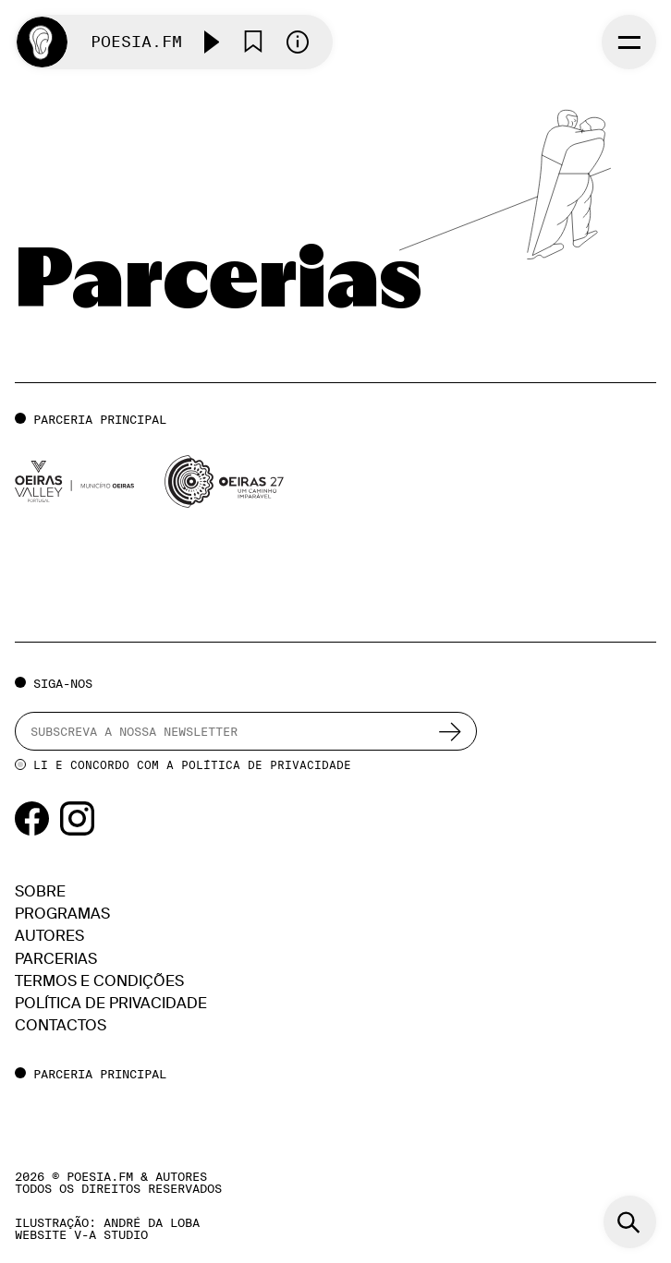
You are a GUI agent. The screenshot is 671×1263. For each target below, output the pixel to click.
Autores (49, 935)
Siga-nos (62, 683)
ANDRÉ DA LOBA (152, 1222)
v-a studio (111, 1234)
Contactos (60, 1025)
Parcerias (56, 958)
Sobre (40, 891)
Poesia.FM (136, 42)
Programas (62, 913)
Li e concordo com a (192, 765)
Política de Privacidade (266, 765)
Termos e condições (99, 981)
